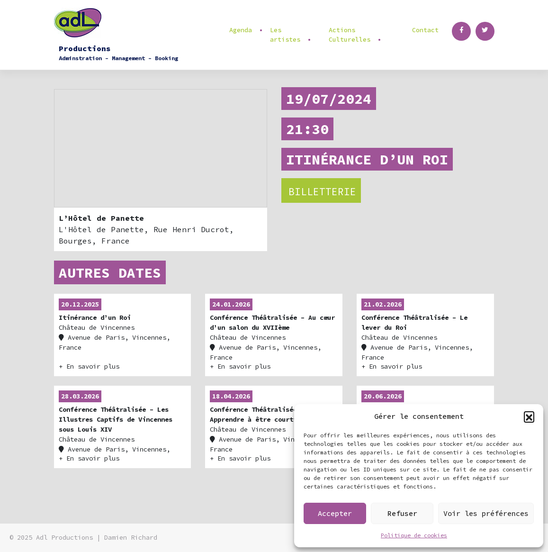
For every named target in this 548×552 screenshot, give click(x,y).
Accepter (335, 513)
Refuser (402, 513)
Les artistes (285, 35)
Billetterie (322, 191)
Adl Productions (64, 538)
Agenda (240, 30)
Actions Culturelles (349, 35)
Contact (425, 30)
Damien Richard (130, 538)
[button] (529, 416)
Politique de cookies (414, 535)
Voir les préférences (486, 513)
